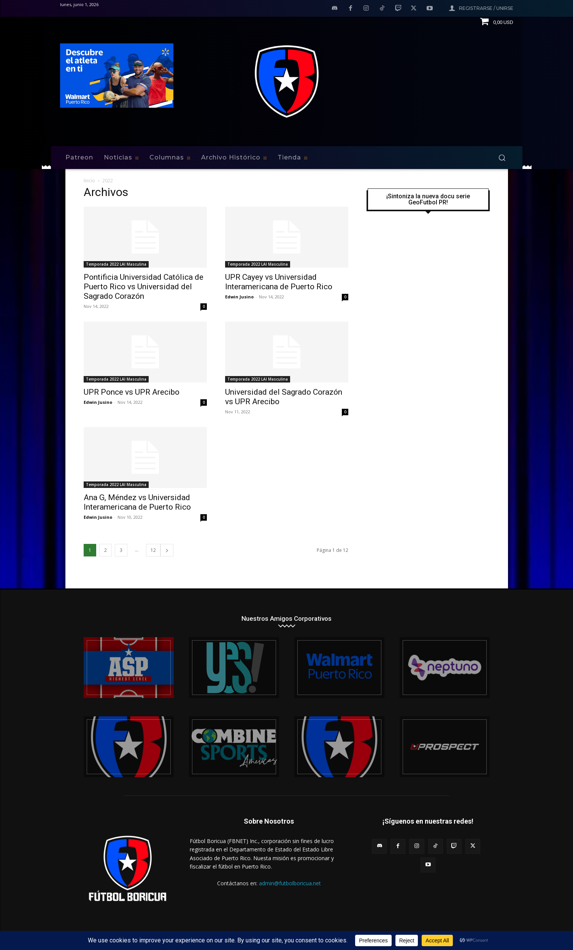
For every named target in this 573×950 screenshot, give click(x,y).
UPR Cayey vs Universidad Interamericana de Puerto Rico (278, 282)
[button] (501, 157)
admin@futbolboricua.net (290, 883)
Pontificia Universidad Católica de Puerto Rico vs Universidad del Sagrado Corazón (143, 287)
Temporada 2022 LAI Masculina (116, 264)
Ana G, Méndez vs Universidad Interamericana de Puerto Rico (137, 502)
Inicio (89, 180)
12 (153, 550)
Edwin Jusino (239, 297)
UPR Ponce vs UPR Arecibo (131, 392)
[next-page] (166, 550)
